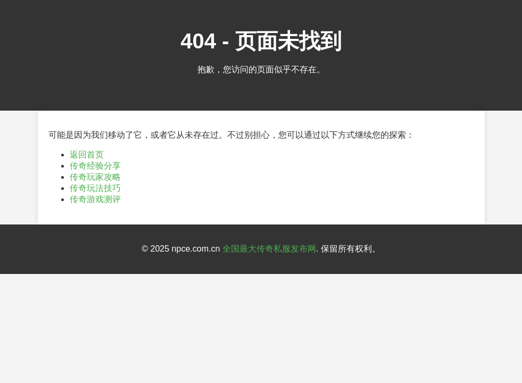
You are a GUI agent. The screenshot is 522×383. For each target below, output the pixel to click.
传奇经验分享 (95, 165)
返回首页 (87, 154)
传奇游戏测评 (95, 199)
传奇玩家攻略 (95, 176)
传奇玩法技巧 (95, 188)
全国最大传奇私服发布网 (269, 248)
